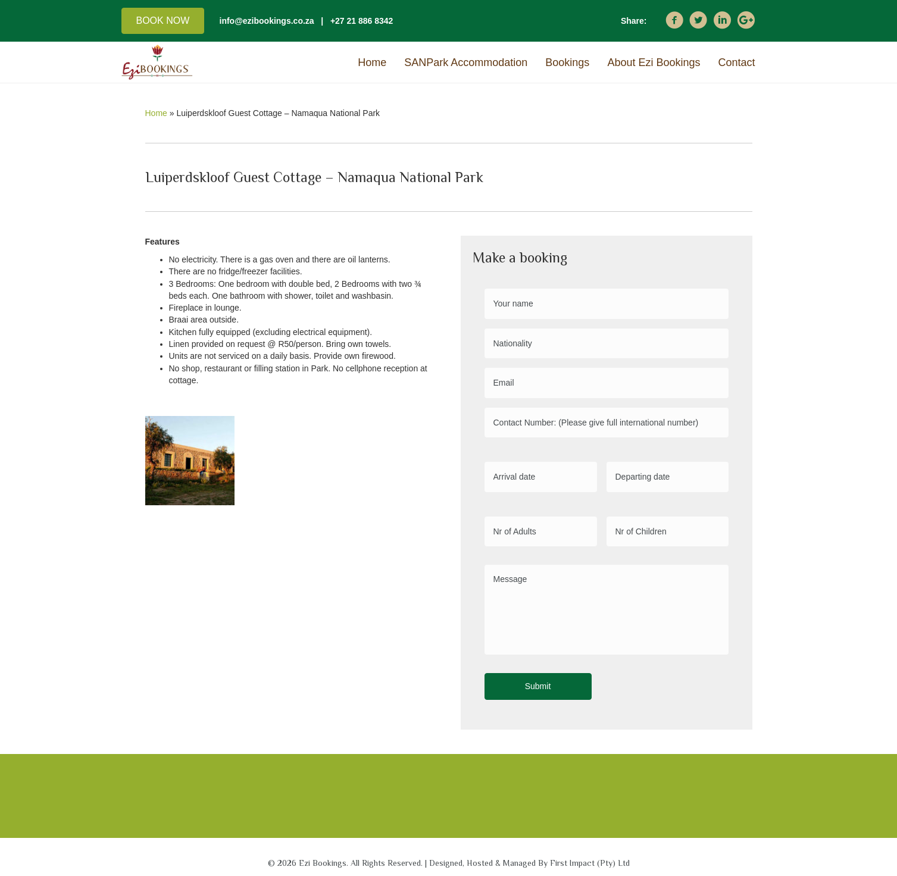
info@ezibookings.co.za (267, 21)
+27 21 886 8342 (361, 21)
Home (156, 113)
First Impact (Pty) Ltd (590, 857)
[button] (163, 21)
